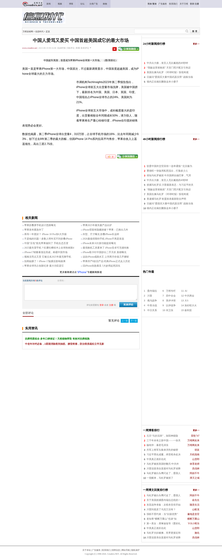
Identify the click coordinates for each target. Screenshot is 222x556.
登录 (192, 4)
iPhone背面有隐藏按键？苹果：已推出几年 (105, 229)
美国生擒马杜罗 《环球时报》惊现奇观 (168, 72)
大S (186, 300)
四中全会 (171, 295)
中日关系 (152, 310)
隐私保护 (135, 550)
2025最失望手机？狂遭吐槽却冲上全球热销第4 (49, 247)
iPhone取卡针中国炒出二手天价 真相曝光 (104, 252)
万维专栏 (171, 291)
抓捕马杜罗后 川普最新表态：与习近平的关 (170, 185)
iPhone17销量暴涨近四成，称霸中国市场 (45, 252)
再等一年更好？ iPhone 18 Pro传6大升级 (45, 234)
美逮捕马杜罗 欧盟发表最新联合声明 (166, 199)
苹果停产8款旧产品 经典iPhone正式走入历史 (106, 261)
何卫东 (169, 310)
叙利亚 (188, 310)
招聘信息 (116, 550)
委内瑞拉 (152, 291)
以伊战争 (171, 305)
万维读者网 (28, 31)
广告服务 (96, 550)
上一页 (125, 321)
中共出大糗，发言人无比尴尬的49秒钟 (167, 63)
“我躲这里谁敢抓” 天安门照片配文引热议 (169, 67)
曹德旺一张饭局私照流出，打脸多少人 (167, 171)
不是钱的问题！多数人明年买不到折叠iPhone (48, 238)
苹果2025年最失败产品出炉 (97, 225)
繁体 (154, 4)
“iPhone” (82, 272)
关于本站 (86, 550)
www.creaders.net (29, 48)
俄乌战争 (152, 300)
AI (186, 291)
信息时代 (39, 31)
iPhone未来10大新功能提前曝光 (99, 243)
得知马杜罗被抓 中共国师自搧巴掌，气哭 (169, 175)
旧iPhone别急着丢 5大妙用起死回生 (101, 265)
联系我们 (106, 550)
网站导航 (126, 550)
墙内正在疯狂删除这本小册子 (162, 81)
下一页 (134, 321)
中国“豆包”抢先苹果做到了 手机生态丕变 (46, 243)
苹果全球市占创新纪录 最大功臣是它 (44, 265)
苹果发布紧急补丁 (34, 229)
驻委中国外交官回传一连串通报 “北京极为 (169, 166)
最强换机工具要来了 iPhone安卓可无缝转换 (106, 247)
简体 (150, 4)
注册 (197, 4)
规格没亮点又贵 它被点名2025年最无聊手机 (47, 256)
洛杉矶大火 (191, 305)
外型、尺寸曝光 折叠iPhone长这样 (101, 234)
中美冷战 (152, 305)
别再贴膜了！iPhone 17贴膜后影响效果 (45, 261)
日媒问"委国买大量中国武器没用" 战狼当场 (170, 77)
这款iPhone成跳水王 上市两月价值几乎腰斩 (106, 256)
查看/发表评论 (82, 48)
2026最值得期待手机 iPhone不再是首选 (103, 238)
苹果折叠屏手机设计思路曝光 (40, 225)
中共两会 (189, 295)
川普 (149, 295)
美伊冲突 (171, 300)
